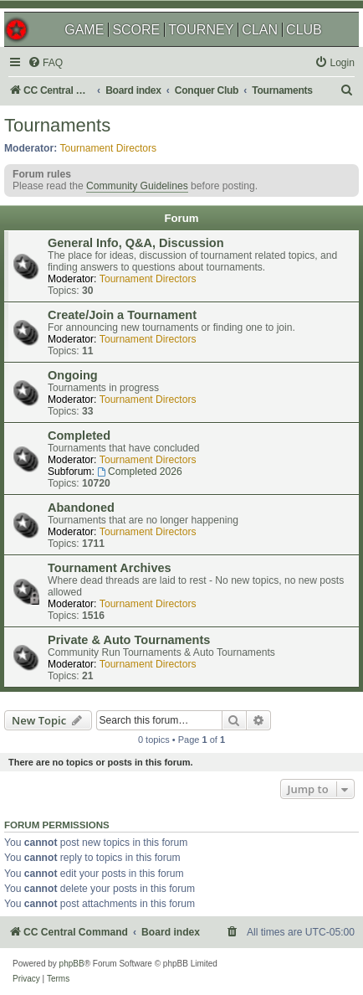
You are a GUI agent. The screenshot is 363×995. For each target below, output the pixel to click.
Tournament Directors (108, 148)
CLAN (260, 30)
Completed (79, 435)
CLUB (304, 30)
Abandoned (81, 507)
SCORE (136, 30)
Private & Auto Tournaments (129, 640)
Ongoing (73, 375)
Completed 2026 (139, 471)
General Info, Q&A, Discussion (136, 243)
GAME (84, 30)
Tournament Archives (109, 568)
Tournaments (57, 125)
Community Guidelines (137, 186)
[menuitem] (45, 63)
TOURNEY (200, 30)
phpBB (71, 963)
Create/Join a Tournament (122, 315)
